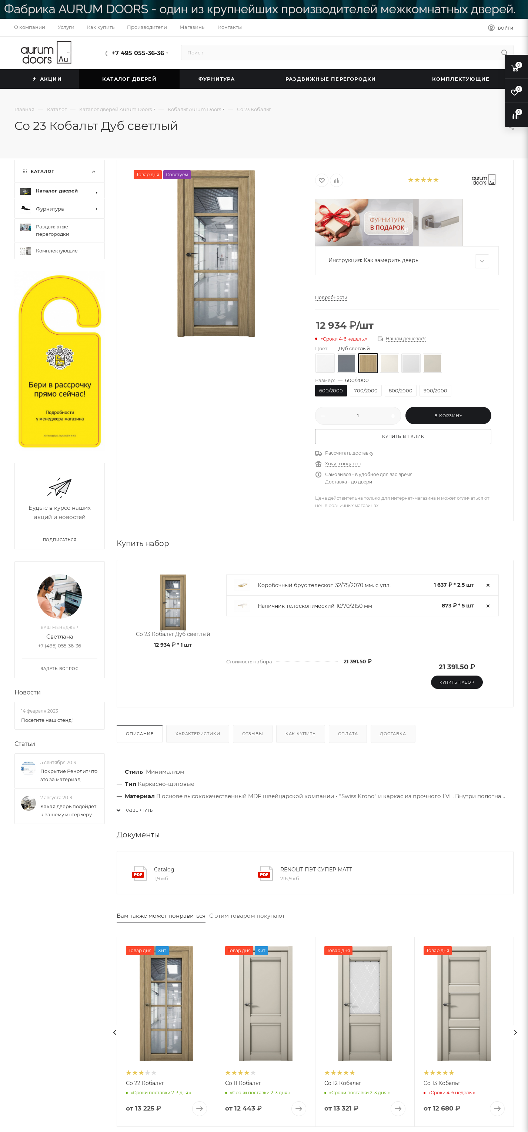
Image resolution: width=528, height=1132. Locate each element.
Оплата (348, 733)
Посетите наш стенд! (47, 720)
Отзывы (252, 733)
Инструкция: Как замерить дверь (408, 261)
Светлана (59, 636)
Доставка (393, 733)
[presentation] (114, 1032)
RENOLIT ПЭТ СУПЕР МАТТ (316, 869)
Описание (139, 733)
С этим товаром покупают (247, 915)
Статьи (24, 743)
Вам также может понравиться (161, 915)
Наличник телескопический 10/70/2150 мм (315, 606)
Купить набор (457, 682)
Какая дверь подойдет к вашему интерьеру (68, 810)
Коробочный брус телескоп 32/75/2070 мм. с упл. (324, 585)
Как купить (300, 733)
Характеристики (198, 733)
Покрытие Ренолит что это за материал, (68, 775)
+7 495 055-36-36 (137, 53)
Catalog (164, 869)
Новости (27, 692)
